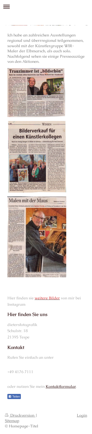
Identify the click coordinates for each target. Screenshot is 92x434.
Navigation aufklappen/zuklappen (46, 6)
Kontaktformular (61, 386)
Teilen (14, 396)
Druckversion (20, 415)
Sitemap (12, 420)
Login (82, 415)
